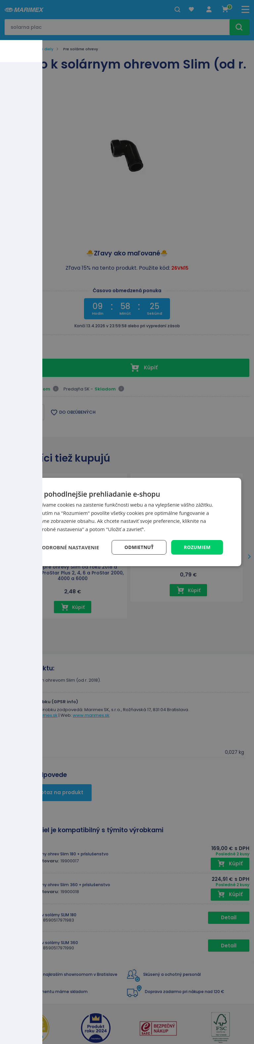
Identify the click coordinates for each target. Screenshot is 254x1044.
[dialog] (127, 521)
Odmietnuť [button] (138, 547)
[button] (65, 547)
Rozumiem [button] (197, 547)
